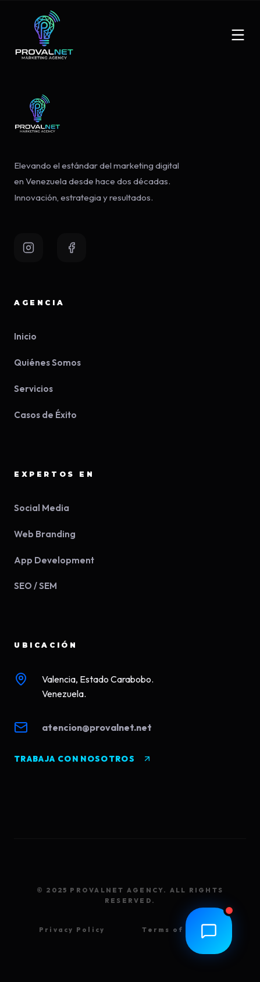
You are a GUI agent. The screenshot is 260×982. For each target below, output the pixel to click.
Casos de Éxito (45, 414)
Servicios (33, 388)
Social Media (41, 507)
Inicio (25, 336)
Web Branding (45, 534)
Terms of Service (181, 930)
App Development (54, 560)
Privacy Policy (72, 930)
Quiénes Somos (47, 362)
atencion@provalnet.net (97, 727)
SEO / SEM (35, 585)
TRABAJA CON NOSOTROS (83, 759)
